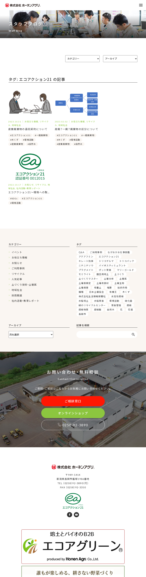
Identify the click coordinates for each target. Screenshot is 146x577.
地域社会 (17, 235)
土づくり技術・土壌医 (24, 229)
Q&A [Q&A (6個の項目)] (81, 197)
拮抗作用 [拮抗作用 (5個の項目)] (122, 232)
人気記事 (17, 224)
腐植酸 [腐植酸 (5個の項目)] (98, 254)
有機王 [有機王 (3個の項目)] (113, 237)
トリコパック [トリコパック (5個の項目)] (126, 206)
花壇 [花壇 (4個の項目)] (130, 254)
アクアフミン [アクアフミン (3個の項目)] (86, 201)
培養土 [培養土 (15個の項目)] (98, 232)
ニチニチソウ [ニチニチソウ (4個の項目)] (86, 210)
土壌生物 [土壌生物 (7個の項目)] (119, 228)
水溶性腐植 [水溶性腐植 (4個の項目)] (117, 241)
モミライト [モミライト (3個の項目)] (85, 219)
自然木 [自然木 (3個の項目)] (110, 254)
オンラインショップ (73, 358)
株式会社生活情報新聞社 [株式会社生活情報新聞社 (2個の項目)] (92, 241)
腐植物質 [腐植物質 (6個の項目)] (83, 254)
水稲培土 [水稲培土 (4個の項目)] (83, 246)
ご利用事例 (18, 213)
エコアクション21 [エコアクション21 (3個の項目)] (109, 201)
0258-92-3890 (73, 370)
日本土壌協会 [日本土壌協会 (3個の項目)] (96, 237)
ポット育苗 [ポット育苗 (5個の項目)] (105, 215)
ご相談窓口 (73, 346)
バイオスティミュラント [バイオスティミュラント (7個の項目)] (112, 210)
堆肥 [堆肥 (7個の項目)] (109, 232)
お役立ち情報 (19, 202)
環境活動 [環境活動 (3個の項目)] (114, 246)
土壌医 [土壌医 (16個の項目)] (123, 223)
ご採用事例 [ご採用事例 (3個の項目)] (96, 197)
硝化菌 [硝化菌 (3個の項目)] (128, 246)
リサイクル (18, 218)
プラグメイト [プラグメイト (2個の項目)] (86, 215)
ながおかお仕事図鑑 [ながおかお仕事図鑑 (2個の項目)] (119, 197)
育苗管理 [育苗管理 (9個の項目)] (116, 250)
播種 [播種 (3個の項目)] (81, 237)
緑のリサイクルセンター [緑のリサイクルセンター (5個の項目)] (92, 250)
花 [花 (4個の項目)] (121, 254)
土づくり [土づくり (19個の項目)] (119, 219)
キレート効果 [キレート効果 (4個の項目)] (86, 206)
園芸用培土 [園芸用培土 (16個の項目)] (103, 219)
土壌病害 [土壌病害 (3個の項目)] (83, 232)
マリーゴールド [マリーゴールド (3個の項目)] (125, 215)
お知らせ (17, 208)
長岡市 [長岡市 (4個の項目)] (82, 259)
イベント (17, 197)
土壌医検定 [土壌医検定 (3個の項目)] (85, 228)
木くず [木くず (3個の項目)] (126, 237)
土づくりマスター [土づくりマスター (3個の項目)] (88, 223)
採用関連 (17, 240)
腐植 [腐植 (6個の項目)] (129, 250)
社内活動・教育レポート (26, 245)
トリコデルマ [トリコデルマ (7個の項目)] (106, 206)
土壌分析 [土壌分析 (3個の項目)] (109, 223)
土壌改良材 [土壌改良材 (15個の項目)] (103, 228)
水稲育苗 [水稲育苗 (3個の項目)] (99, 246)
